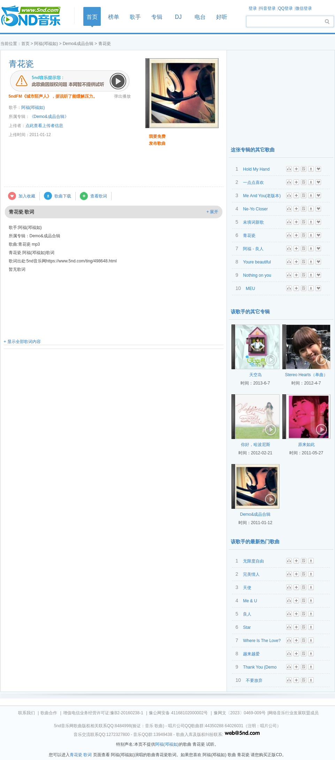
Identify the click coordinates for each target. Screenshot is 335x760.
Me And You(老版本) (262, 195)
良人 (247, 614)
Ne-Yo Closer (255, 209)
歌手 (135, 17)
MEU (250, 288)
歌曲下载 (62, 196)
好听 (221, 17)
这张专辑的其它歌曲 (253, 149)
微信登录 (303, 8)
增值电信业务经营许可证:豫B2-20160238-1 (103, 712)
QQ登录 (285, 8)
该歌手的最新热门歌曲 (255, 541)
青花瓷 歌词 (81, 754)
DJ (178, 17)
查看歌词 (98, 196)
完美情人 (251, 574)
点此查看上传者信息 (44, 125)
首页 (35, 16)
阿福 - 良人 (253, 248)
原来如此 (306, 444)
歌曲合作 (48, 712)
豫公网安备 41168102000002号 (178, 712)
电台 (200, 17)
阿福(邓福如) (46, 43)
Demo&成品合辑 (78, 43)
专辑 (156, 17)
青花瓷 (21, 63)
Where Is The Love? (262, 640)
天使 (247, 587)
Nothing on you (257, 275)
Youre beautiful (257, 262)
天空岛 (255, 374)
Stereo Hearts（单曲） (306, 374)
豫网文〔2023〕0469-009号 (240, 712)
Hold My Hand (256, 169)
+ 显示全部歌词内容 (22, 341)
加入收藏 (26, 196)
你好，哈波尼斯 (255, 444)
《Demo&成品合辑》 (49, 116)
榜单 (113, 17)
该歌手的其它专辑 (250, 311)
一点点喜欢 (253, 182)
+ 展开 (212, 211)
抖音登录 (267, 8)
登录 (253, 8)
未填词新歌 (253, 222)
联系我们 (26, 712)
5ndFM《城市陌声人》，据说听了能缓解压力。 (53, 96)
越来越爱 (251, 653)
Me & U (250, 600)
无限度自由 (253, 561)
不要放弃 (254, 680)
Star (247, 627)
